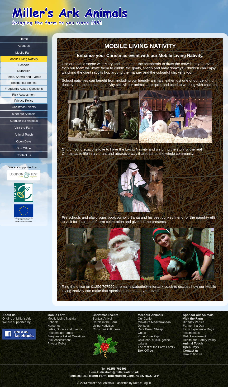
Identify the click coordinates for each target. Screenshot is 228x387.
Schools (53, 322)
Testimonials (191, 333)
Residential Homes (60, 333)
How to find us (192, 354)
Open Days (191, 347)
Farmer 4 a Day (193, 325)
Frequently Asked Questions (67, 336)
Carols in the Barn (105, 322)
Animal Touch (193, 343)
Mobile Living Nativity (62, 318)
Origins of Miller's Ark (16, 318)
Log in (146, 383)
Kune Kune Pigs (149, 336)
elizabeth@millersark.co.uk (119, 372)
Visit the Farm (193, 318)
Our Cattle (145, 318)
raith (136, 383)
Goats (142, 333)
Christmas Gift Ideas (106, 329)
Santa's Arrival (102, 318)
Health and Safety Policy (199, 340)
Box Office (145, 350)
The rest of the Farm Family (156, 347)
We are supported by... (17, 322)
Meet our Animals (150, 315)
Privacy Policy (57, 343)
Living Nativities (103, 325)
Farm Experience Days (198, 329)
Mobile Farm (56, 315)
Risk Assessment (59, 340)
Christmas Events (105, 315)
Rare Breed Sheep (150, 329)
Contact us (191, 350)
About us (8, 315)
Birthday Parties (193, 322)
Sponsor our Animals (198, 315)
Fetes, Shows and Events (65, 329)
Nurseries (54, 325)
